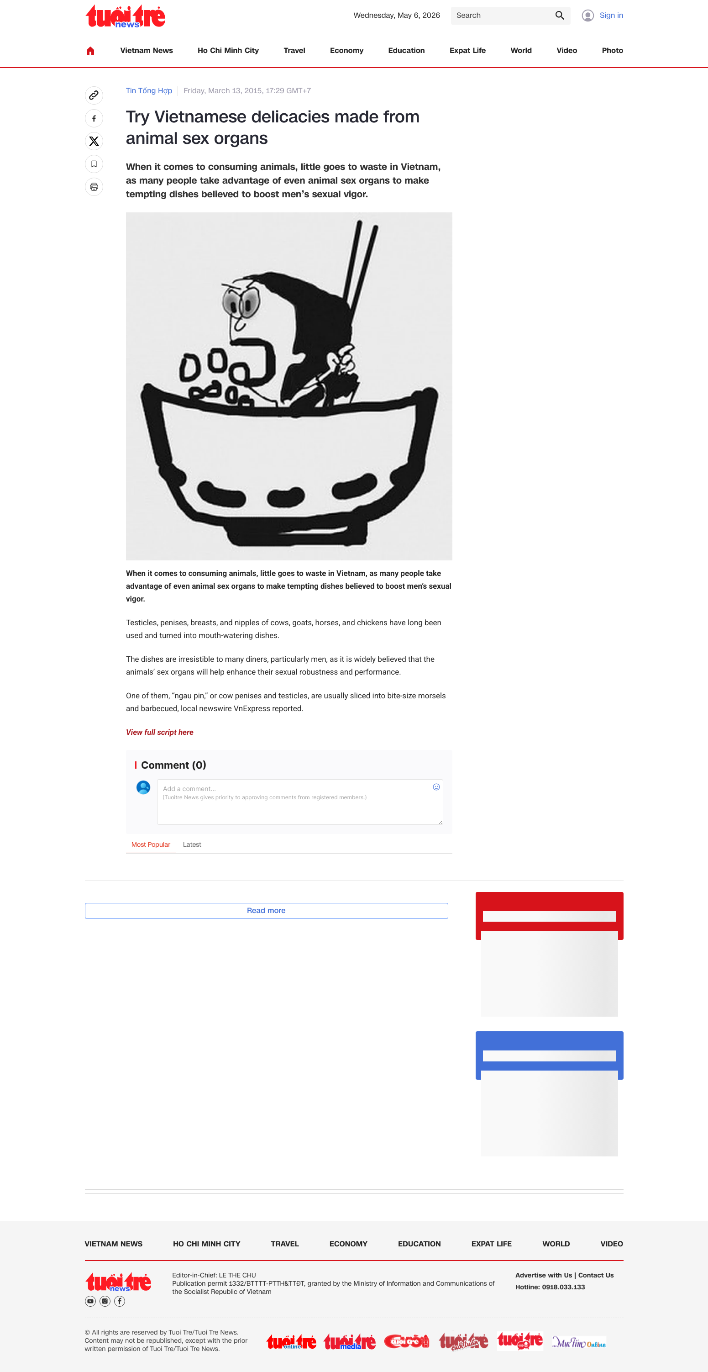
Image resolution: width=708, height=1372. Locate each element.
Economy (346, 51)
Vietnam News (147, 51)
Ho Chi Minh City (228, 51)
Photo (612, 51)
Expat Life (468, 51)
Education (406, 51)
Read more (266, 910)
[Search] (511, 16)
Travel (294, 51)
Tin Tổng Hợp (149, 91)
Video (567, 51)
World (521, 51)
